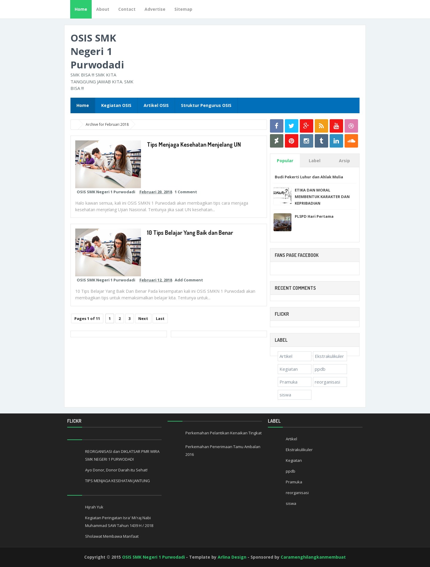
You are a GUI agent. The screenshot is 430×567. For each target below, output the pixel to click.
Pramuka (288, 382)
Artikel (286, 356)
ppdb (320, 369)
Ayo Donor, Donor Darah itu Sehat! (116, 470)
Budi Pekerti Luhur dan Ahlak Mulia (309, 177)
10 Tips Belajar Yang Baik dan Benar (190, 232)
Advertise (155, 9)
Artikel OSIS (156, 105)
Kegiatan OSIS (116, 105)
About (102, 9)
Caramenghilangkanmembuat (313, 557)
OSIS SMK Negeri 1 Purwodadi (97, 51)
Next (143, 318)
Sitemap (183, 9)
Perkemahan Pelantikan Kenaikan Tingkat (223, 433)
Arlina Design (232, 557)
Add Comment (189, 280)
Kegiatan (289, 369)
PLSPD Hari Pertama (314, 216)
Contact (127, 9)
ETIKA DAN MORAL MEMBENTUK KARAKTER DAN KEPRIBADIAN (322, 196)
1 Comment (186, 191)
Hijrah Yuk (94, 507)
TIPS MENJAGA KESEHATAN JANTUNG (117, 480)
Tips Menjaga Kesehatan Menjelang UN (194, 144)
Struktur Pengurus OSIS (206, 105)
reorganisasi (327, 382)
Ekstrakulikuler (329, 356)
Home (81, 9)
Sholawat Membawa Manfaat (112, 536)
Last (160, 318)
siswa (285, 395)
